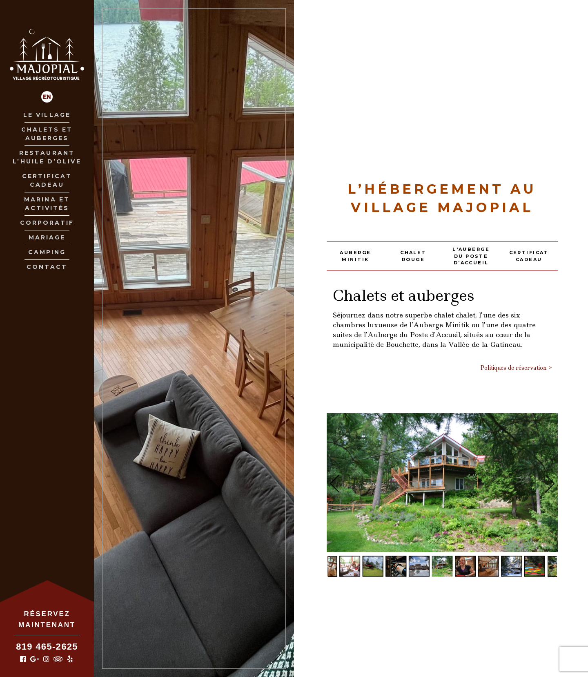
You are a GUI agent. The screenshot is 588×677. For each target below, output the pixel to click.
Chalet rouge (413, 256)
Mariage (47, 237)
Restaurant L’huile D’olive (47, 157)
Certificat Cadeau (47, 180)
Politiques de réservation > (516, 367)
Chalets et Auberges (47, 134)
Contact (47, 266)
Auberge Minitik (355, 256)
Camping (47, 252)
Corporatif (47, 222)
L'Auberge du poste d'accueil (471, 256)
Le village (47, 114)
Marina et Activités (47, 204)
